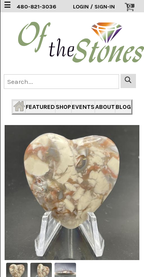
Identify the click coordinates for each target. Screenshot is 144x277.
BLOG (123, 106)
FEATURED (40, 106)
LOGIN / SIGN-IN (94, 6)
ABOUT (105, 106)
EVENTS (83, 106)
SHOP (63, 106)
